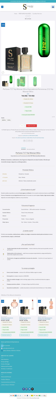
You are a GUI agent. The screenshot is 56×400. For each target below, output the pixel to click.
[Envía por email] (32, 141)
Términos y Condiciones (6, 368)
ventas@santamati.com (7, 348)
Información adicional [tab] (31, 149)
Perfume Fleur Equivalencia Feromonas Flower (25, 318)
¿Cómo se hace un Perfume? (7, 384)
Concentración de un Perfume (8, 382)
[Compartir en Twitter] (29, 141)
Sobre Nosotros (5, 359)
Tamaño (2, 117)
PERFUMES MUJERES (25, 13)
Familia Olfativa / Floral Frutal (32, 137)
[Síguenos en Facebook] (23, 389)
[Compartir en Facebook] (27, 141)
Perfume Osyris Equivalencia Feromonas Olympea (7, 318)
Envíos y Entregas (5, 364)
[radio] (3, 120)
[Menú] (2, 7)
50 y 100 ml (18, 137)
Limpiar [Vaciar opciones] (53, 116)
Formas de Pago (5, 361)
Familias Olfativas (5, 379)
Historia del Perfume (6, 376)
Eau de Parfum (23, 137)
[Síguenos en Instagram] (26, 389)
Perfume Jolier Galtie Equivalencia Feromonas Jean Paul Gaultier (45, 318)
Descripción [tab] (23, 149)
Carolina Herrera (37, 13)
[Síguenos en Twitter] (29, 389)
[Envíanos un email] (32, 389)
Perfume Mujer (41, 137)
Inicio (15, 13)
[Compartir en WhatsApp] (24, 141)
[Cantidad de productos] (22, 125)
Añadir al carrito (31, 125)
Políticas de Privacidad (6, 366)
